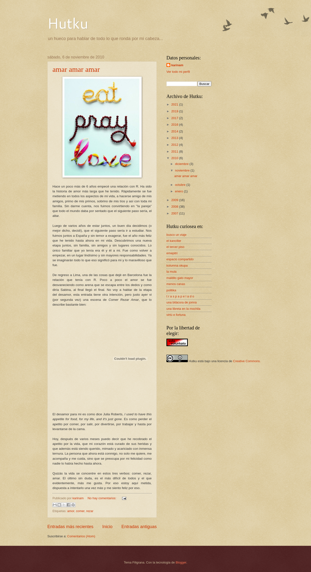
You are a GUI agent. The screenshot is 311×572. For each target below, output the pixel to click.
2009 (175, 200)
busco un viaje (176, 235)
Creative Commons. (247, 361)
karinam (177, 65)
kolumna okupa (177, 265)
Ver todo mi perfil (178, 72)
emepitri (172, 253)
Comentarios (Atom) (81, 536)
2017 (175, 118)
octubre (180, 185)
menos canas (175, 284)
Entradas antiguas (139, 526)
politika (171, 290)
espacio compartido (180, 259)
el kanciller (173, 241)
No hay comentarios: (102, 498)
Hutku (67, 23)
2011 (175, 151)
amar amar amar (76, 69)
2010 (175, 158)
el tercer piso (175, 247)
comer (80, 511)
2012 (175, 145)
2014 (175, 131)
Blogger (181, 562)
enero (179, 191)
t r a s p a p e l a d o (180, 296)
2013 (175, 138)
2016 (175, 124)
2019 (175, 111)
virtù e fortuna (176, 315)
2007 (175, 213)
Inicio (107, 526)
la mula (171, 271)
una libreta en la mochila (183, 309)
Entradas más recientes (70, 526)
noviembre (182, 170)
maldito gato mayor (179, 278)
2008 (175, 206)
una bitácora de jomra (181, 302)
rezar (89, 511)
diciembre (182, 164)
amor (70, 511)
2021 (175, 104)
